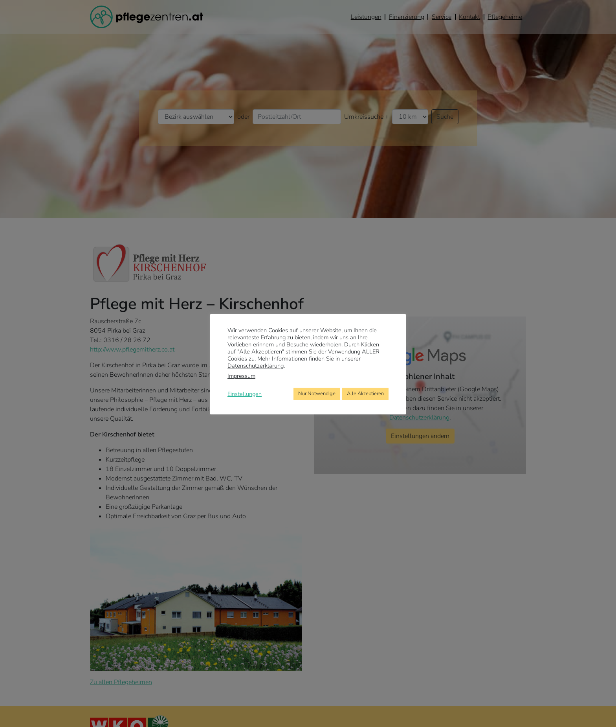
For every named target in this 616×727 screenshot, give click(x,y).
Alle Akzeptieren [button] (365, 393)
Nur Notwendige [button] (317, 393)
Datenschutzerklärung (255, 366)
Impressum (241, 375)
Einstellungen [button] (244, 394)
